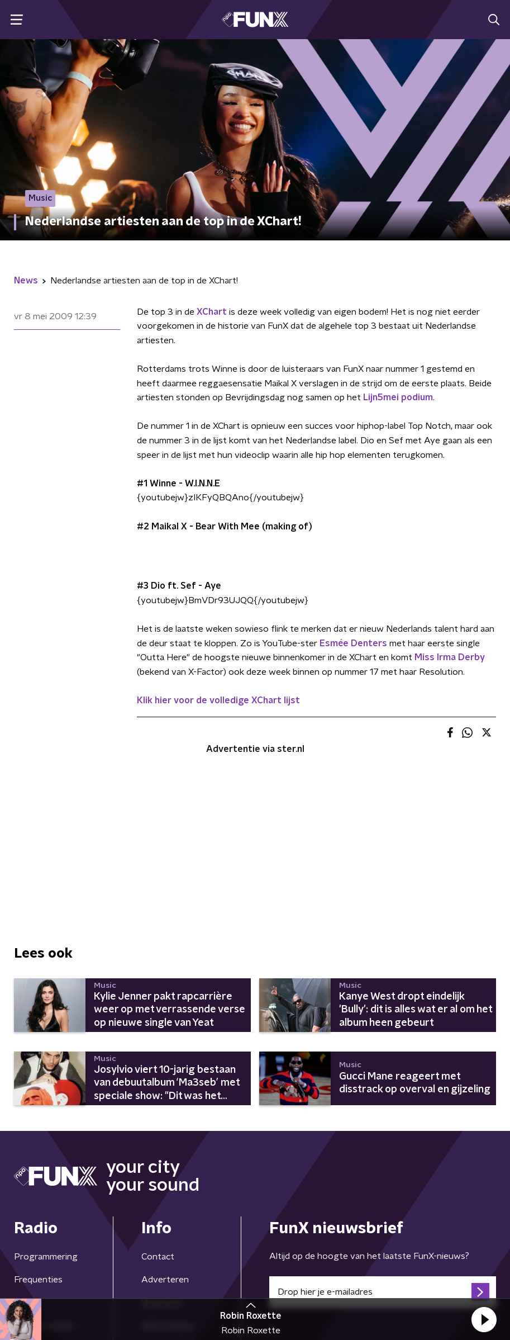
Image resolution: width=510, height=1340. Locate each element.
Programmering (46, 1256)
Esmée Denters (353, 643)
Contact (157, 1256)
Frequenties (38, 1279)
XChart (212, 311)
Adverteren (165, 1279)
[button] (484, 1319)
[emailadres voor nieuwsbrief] (383, 1292)
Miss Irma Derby (449, 657)
